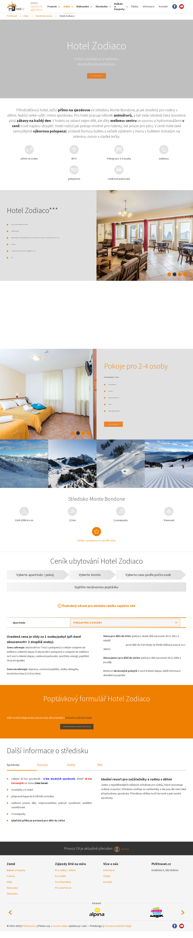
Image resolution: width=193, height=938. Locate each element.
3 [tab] (180, 274)
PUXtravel (12, 16)
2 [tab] (174, 274)
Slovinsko (102, 6)
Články (134, 6)
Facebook (174, 6)
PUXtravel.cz (29, 932)
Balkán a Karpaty (119, 6)
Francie (52, 6)
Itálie (66, 6)
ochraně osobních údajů (78, 717)
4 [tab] (185, 274)
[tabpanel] (144, 235)
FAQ (99, 770)
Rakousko (83, 6)
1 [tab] (169, 274)
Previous (10, 919)
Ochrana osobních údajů (117, 932)
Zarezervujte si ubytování (96, 75)
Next (182, 919)
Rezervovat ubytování (123, 424)
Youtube (181, 6)
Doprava (42, 770)
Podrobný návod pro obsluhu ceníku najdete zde (98, 606)
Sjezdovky (13, 770)
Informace (148, 6)
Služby (71, 770)
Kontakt (163, 6)
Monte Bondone (44, 16)
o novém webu (59, 932)
